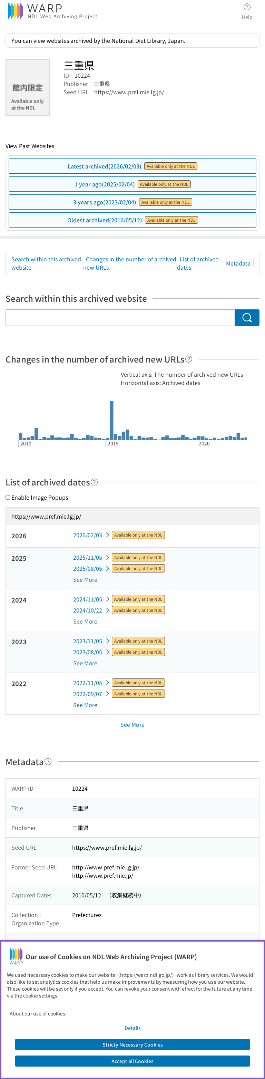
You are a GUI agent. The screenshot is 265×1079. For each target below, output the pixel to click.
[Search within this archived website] (120, 317)
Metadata (238, 263)
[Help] (189, 359)
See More (85, 579)
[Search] (247, 317)
